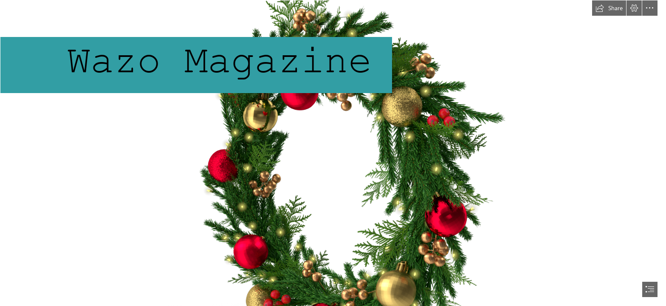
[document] (333, 153)
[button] (609, 8)
